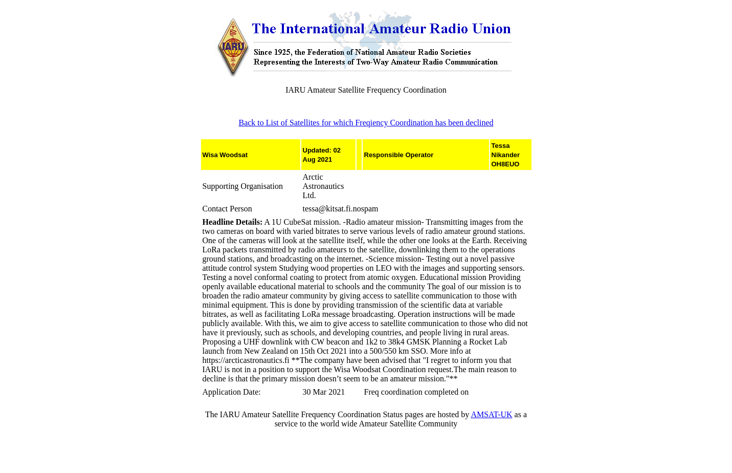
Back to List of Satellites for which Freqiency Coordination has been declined (365, 122)
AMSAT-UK (491, 414)
